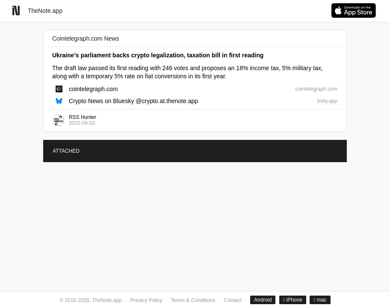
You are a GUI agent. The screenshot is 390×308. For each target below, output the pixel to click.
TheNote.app (45, 10)
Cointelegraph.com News (85, 38)
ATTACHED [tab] (66, 151)
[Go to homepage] (16, 10)
